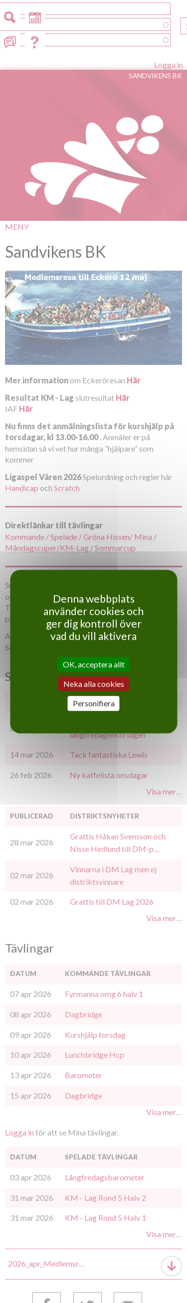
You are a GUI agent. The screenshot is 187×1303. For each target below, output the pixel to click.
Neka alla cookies (93, 683)
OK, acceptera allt (94, 664)
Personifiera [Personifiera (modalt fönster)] (94, 703)
